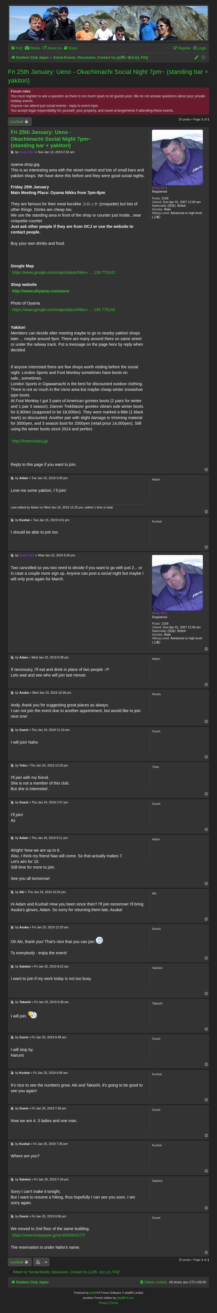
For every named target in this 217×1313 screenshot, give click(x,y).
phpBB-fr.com (125, 1297)
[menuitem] (17, 48)
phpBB (94, 1292)
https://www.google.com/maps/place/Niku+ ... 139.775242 (63, 272)
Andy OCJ (159, 188)
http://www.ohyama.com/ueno (40, 291)
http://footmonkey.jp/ (30, 441)
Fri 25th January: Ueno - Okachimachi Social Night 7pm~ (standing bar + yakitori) (108, 76)
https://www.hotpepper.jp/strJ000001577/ (48, 1235)
